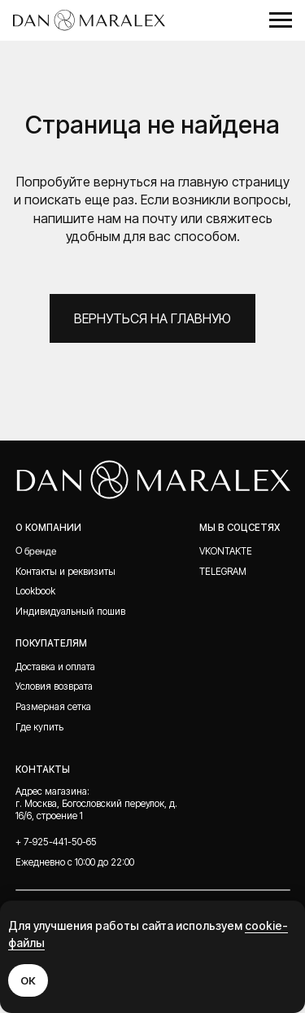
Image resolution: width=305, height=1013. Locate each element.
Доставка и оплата (55, 667)
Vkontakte (225, 551)
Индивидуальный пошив (70, 611)
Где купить (39, 727)
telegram (222, 571)
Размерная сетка (53, 707)
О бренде (35, 551)
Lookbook (35, 591)
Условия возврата (54, 686)
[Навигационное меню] (280, 20)
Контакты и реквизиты (65, 571)
